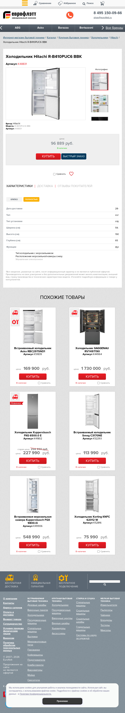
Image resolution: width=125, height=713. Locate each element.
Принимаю (62, 701)
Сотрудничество (12, 623)
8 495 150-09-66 (108, 13)
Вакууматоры (34, 670)
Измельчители (108, 605)
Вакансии (8, 638)
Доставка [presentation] (45, 186)
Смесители (33, 680)
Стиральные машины (34, 630)
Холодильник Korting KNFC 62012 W (92, 518)
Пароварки (33, 649)
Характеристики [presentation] (19, 186)
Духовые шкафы (36, 605)
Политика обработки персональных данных (11, 646)
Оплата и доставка (8, 613)
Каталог (51, 37)
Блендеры (106, 620)
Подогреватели (36, 659)
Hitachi (114, 37)
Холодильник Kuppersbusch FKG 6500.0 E (33, 434)
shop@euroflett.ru (103, 17)
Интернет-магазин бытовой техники (23, 37)
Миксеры (105, 630)
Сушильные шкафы (82, 620)
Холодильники (99, 37)
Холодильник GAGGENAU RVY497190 (92, 349)
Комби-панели (35, 665)
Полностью (31, 199)
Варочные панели (37, 610)
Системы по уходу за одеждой (86, 637)
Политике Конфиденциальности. (36, 694)
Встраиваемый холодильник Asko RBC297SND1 (32, 349)
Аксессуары (58, 633)
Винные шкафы (61, 623)
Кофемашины (35, 654)
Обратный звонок (70, 15)
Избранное (70, 3)
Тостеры (105, 625)
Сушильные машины (82, 612)
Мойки (31, 675)
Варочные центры (62, 618)
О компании (10, 598)
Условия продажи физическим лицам (13, 631)
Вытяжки (32, 636)
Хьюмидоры (58, 628)
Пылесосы (106, 610)
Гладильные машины (83, 629)
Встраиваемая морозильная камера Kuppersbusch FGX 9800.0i (32, 520)
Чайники (105, 615)
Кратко (14, 199)
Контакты (8, 603)
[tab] (20, 186)
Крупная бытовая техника (74, 37)
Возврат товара (12, 619)
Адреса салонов (12, 607)
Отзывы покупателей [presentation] (75, 186)
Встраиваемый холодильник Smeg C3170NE (92, 434)
